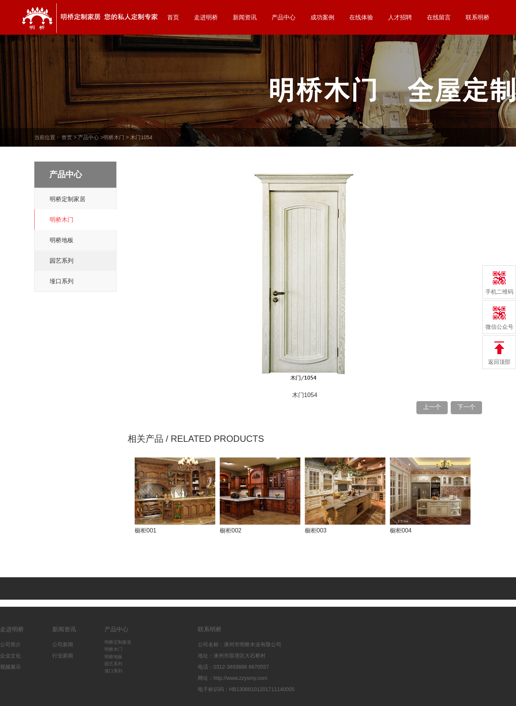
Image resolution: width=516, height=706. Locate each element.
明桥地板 (62, 240)
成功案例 (322, 17)
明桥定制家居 (67, 199)
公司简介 (10, 644)
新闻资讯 (245, 17)
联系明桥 (478, 17)
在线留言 (439, 17)
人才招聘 (400, 17)
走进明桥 (206, 17)
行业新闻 (62, 656)
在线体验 (361, 17)
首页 (173, 17)
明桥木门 (113, 137)
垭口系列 (62, 281)
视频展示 (10, 667)
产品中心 (283, 17)
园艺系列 (62, 260)
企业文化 (10, 656)
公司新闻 (62, 644)
